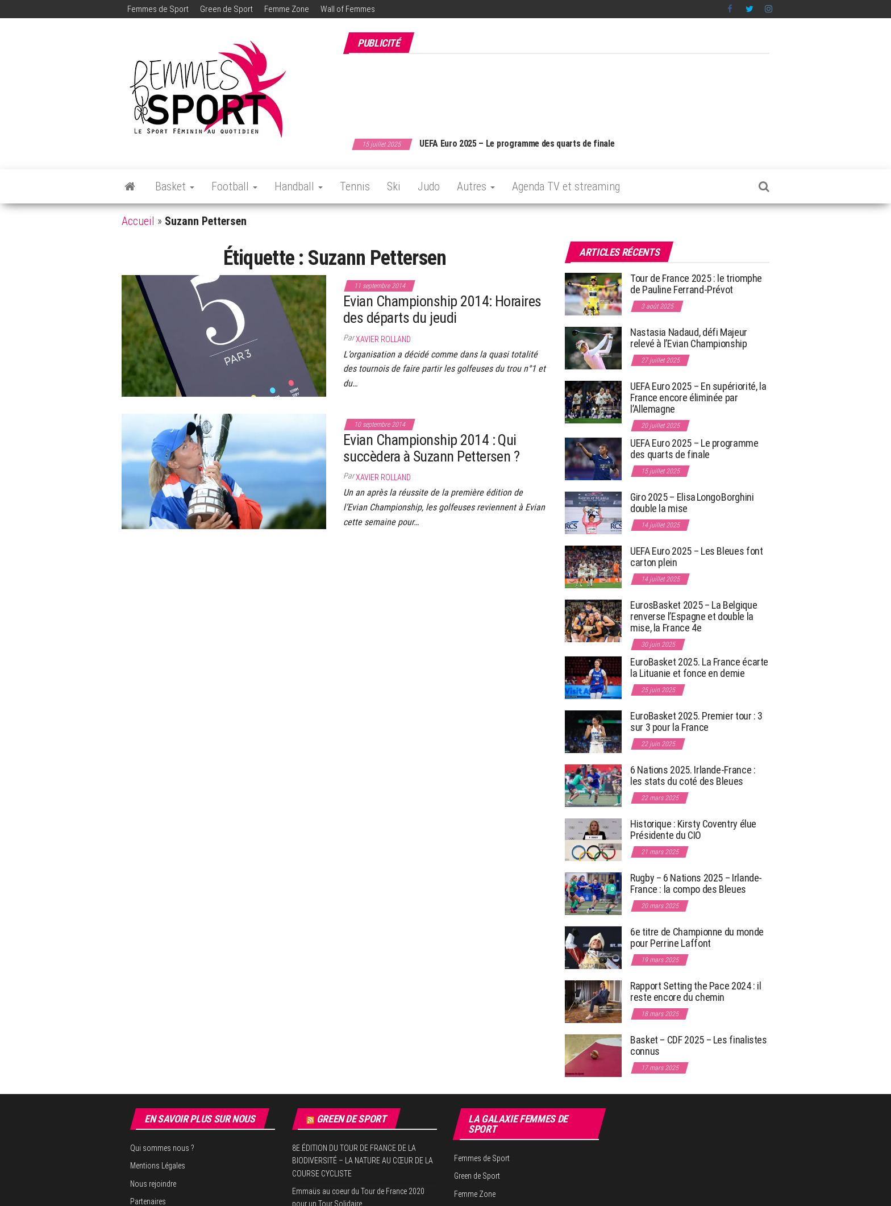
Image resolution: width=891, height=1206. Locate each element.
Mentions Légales (157, 1165)
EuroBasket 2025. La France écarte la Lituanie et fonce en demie (699, 667)
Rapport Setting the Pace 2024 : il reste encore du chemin (695, 991)
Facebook (731, 9)
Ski (394, 186)
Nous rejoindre (153, 1183)
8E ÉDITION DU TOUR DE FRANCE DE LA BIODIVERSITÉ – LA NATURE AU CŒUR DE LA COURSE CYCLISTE (362, 1160)
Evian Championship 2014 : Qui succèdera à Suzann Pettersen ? (431, 448)
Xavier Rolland (383, 339)
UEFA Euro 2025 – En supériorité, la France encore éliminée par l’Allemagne (698, 397)
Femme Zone (286, 9)
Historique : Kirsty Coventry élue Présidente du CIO (693, 829)
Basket (174, 186)
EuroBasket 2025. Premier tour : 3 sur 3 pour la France (696, 721)
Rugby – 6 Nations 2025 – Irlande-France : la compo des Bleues (696, 883)
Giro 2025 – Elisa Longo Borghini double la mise (691, 502)
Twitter (749, 9)
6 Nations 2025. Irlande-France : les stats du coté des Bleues (692, 775)
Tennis (355, 186)
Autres (476, 186)
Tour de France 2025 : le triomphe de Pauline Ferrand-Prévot (696, 284)
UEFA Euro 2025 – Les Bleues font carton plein (696, 556)
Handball (298, 186)
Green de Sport (226, 9)
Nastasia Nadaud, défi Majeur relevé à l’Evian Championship (688, 338)
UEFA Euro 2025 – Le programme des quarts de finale (550, 143)
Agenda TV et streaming (566, 186)
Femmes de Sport (158, 9)
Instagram (768, 9)
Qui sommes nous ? (162, 1148)
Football (234, 186)
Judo (429, 186)
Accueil (138, 221)
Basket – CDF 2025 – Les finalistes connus (698, 1045)
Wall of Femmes (347, 9)
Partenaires (148, 1201)
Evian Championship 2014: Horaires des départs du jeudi (442, 309)
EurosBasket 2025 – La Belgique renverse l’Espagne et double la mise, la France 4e (693, 616)
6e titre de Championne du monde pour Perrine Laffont (697, 937)
